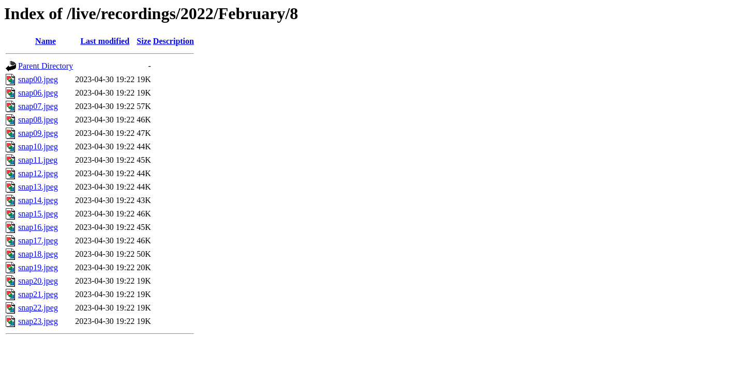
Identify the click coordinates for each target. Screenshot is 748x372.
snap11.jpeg (37, 160)
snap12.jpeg (38, 173)
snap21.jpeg (38, 294)
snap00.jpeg (38, 79)
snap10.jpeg (38, 146)
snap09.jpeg (38, 133)
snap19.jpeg (38, 267)
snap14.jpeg (38, 200)
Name (45, 41)
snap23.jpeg (38, 321)
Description (173, 41)
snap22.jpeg (38, 307)
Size (144, 41)
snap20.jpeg (38, 280)
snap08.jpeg (38, 119)
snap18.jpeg (38, 254)
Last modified (104, 41)
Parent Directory (45, 65)
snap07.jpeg (38, 106)
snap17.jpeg (38, 240)
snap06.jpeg (38, 92)
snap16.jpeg (38, 227)
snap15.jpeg (38, 213)
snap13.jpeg (38, 186)
